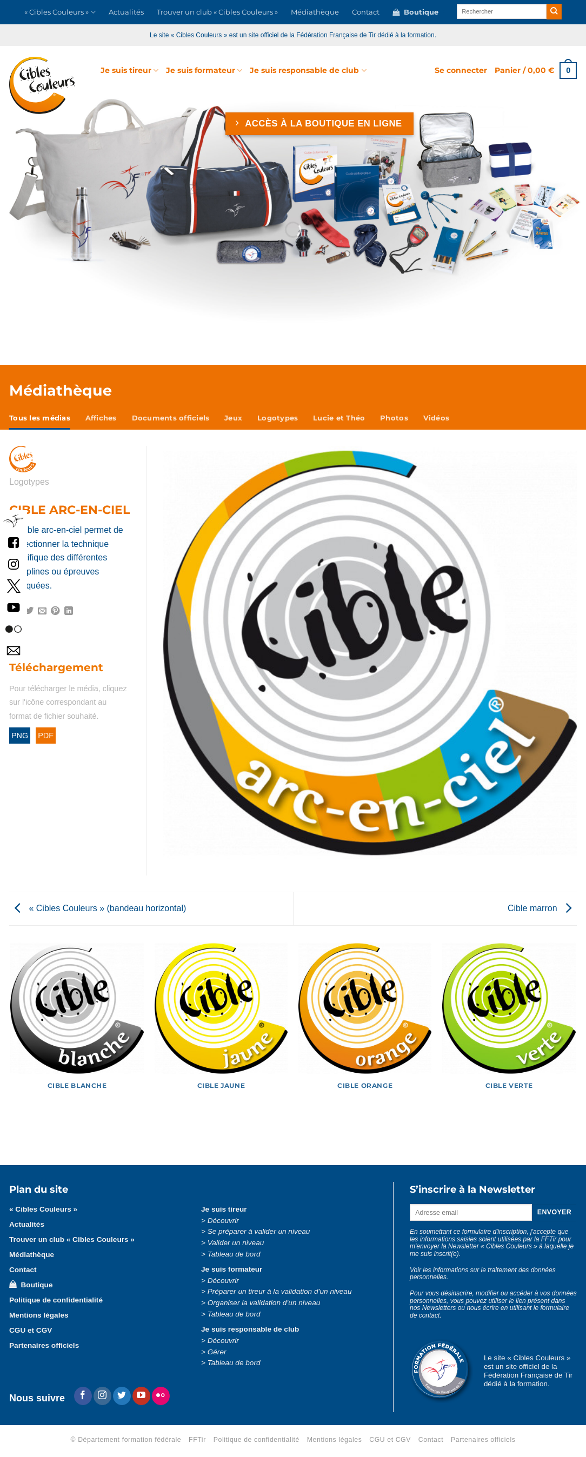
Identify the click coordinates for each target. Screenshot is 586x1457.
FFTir (197, 1439)
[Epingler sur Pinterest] (55, 611)
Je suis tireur (129, 70)
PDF (46, 735)
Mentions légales (39, 1315)
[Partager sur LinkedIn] (68, 611)
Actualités (126, 12)
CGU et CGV (30, 1330)
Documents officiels (171, 418)
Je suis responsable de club (308, 70)
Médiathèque (315, 12)
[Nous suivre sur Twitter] (122, 1396)
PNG (19, 735)
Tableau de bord (234, 1254)
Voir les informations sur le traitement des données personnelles (483, 1273)
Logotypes (277, 418)
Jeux (233, 418)
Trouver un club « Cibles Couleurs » (217, 12)
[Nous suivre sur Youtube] (141, 1396)
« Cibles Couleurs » (60, 12)
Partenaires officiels (44, 1345)
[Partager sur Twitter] (29, 611)
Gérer (217, 1352)
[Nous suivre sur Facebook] (83, 1396)
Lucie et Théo (339, 418)
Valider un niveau (236, 1243)
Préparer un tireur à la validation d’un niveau (280, 1291)
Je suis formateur (204, 70)
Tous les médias (39, 418)
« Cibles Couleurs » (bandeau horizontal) (100, 908)
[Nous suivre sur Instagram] (102, 1396)
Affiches (101, 418)
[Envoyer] (554, 11)
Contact (365, 12)
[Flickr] (161, 1396)
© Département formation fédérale (126, 1439)
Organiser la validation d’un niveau (264, 1303)
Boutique (415, 12)
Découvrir (223, 1221)
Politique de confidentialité (56, 1300)
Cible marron (539, 908)
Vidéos (436, 418)
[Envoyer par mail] (42, 611)
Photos (394, 418)
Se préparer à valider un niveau (259, 1231)
